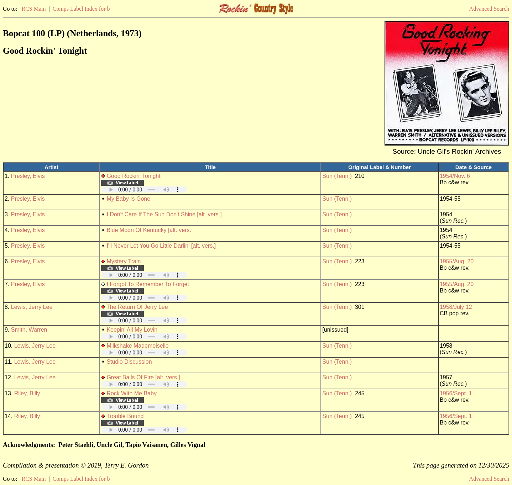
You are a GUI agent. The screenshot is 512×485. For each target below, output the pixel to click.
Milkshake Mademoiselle (137, 346)
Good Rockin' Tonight (133, 176)
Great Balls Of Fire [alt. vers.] (143, 377)
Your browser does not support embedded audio (144, 189)
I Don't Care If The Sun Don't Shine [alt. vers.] (163, 214)
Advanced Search (489, 9)
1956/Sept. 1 (456, 393)
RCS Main (33, 9)
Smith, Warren (29, 330)
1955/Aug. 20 (457, 261)
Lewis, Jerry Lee (32, 307)
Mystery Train (123, 261)
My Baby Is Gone (128, 199)
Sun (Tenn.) (337, 176)
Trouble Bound (124, 416)
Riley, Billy (27, 393)
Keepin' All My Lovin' (132, 330)
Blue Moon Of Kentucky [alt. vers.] (149, 230)
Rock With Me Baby (131, 393)
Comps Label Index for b (81, 9)
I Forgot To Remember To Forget (147, 284)
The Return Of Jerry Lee (137, 307)
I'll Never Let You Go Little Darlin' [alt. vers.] (161, 246)
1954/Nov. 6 (455, 176)
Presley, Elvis (28, 176)
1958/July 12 (456, 307)
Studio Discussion (129, 362)
